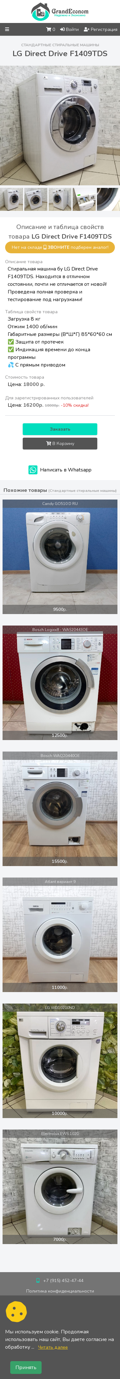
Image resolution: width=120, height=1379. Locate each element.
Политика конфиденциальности (60, 1291)
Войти (69, 29)
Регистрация (100, 29)
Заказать (60, 429)
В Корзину (60, 444)
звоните (58, 247)
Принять (25, 1367)
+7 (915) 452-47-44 (63, 1281)
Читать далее (53, 1347)
